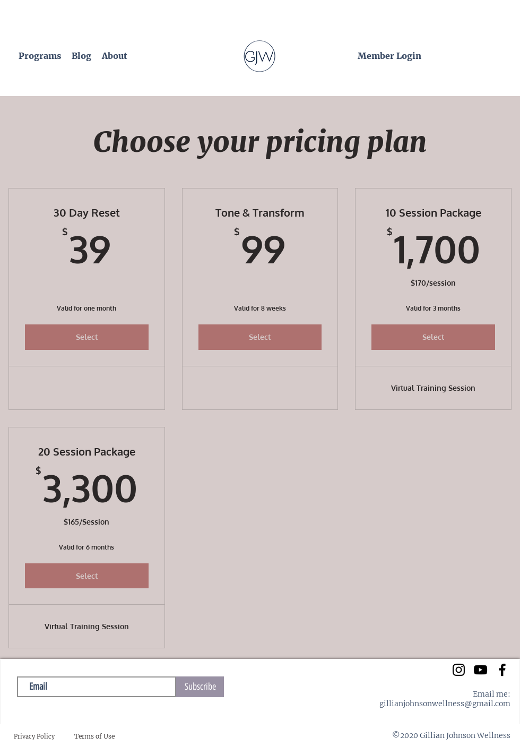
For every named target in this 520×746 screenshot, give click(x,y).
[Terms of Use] (94, 736)
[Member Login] (389, 56)
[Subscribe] (200, 686)
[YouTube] (480, 670)
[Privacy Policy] (34, 736)
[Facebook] (502, 670)
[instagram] (458, 670)
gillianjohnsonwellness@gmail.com (444, 703)
